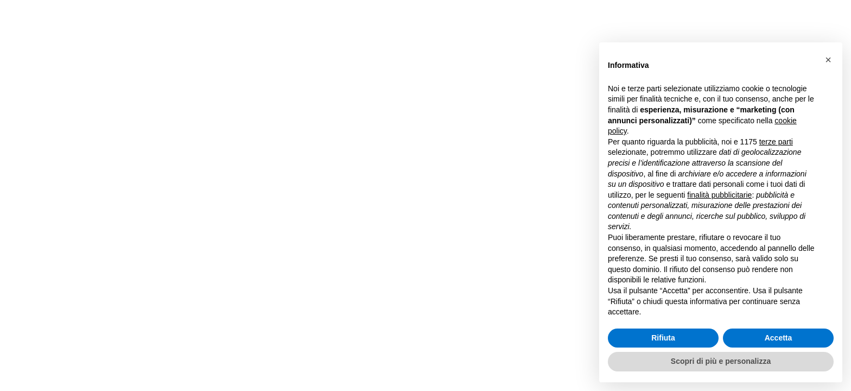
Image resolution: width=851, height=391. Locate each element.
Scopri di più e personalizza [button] (721, 361)
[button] (828, 59)
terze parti (776, 141)
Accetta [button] (778, 337)
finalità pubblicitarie (719, 195)
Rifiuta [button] (663, 337)
